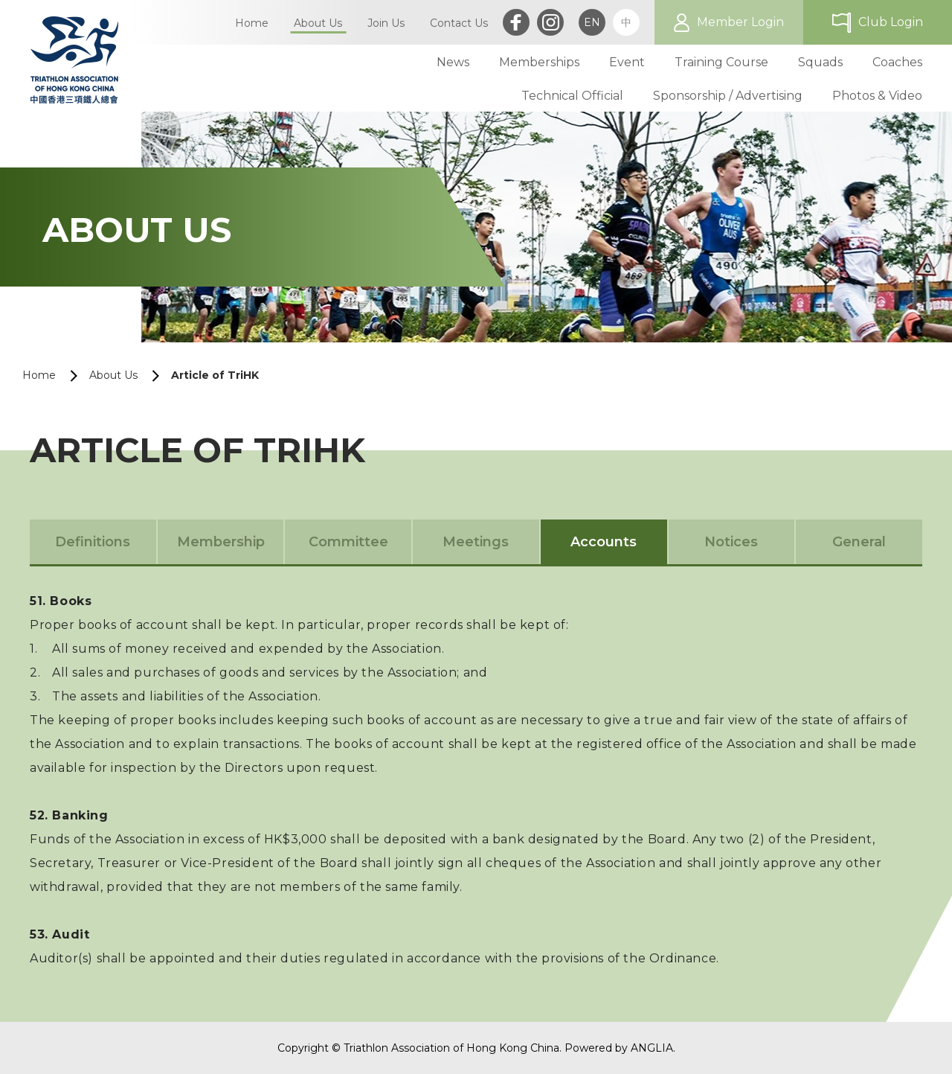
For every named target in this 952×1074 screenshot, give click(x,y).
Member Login (740, 22)
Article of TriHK (215, 375)
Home (39, 375)
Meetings (476, 542)
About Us (113, 375)
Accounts (603, 542)
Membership (221, 542)
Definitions (92, 542)
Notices (731, 542)
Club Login (890, 22)
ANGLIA (652, 1048)
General (859, 542)
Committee (348, 542)
